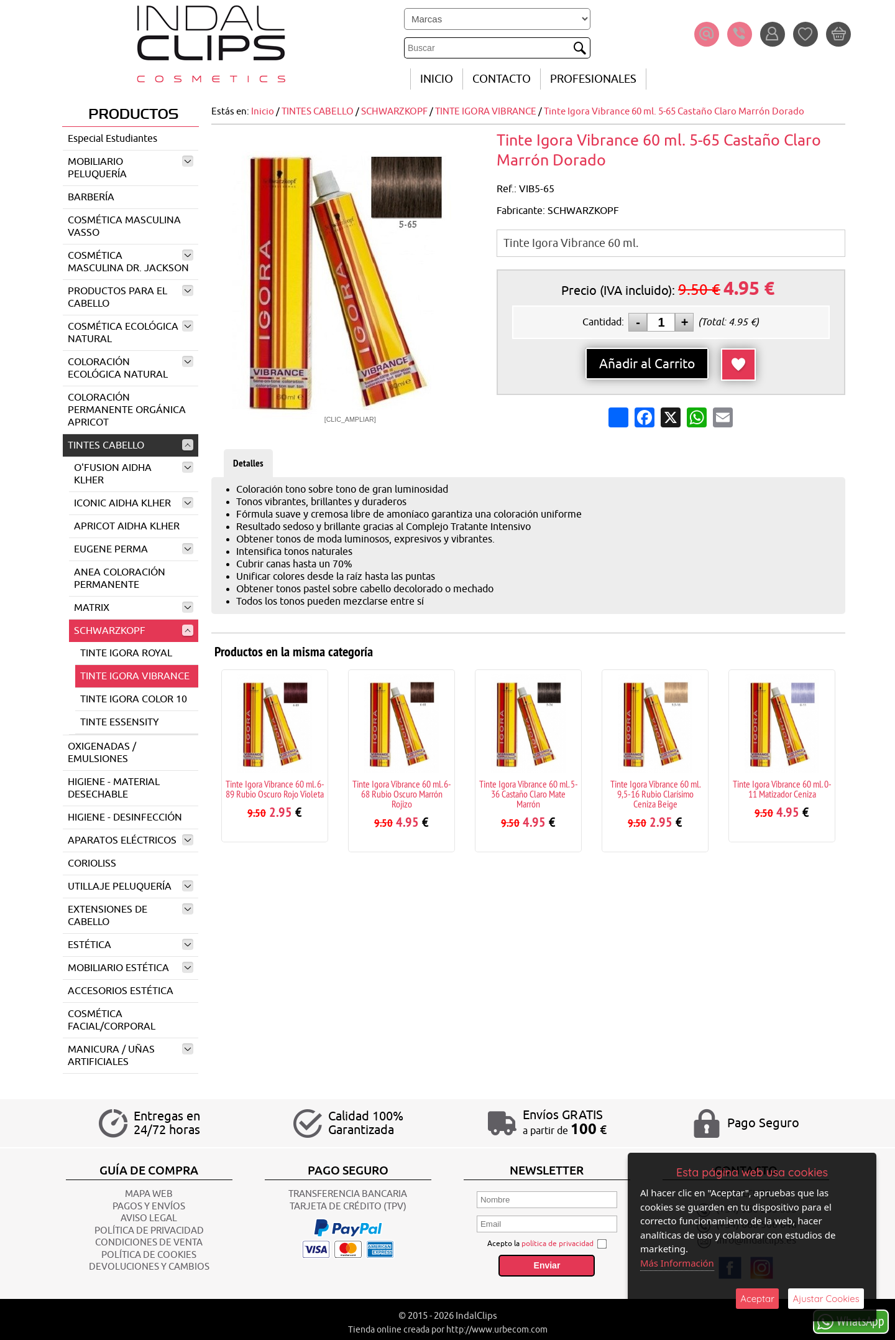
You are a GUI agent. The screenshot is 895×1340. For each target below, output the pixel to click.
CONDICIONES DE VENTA (149, 1243)
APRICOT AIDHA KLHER (127, 526)
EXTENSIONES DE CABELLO (130, 915)
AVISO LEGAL (149, 1218)
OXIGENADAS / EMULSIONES (102, 752)
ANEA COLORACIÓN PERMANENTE (119, 578)
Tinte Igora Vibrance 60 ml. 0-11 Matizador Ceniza (782, 789)
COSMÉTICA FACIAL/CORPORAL (111, 1020)
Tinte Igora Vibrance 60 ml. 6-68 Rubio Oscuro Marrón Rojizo (401, 794)
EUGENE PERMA (133, 549)
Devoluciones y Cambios (149, 1267)
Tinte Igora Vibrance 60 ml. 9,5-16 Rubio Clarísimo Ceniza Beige (655, 794)
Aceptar (757, 1299)
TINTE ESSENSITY (119, 722)
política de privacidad (557, 1244)
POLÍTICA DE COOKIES (148, 1255)
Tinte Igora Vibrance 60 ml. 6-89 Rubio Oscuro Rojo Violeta (275, 789)
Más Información (677, 1263)
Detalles (248, 463)
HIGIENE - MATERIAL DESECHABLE (114, 788)
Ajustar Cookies (826, 1299)
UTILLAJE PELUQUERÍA (130, 886)
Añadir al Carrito (647, 364)
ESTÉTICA (130, 945)
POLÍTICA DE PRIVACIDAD (149, 1231)
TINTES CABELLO (130, 445)
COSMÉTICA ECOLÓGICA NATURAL (130, 332)
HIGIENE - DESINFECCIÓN (125, 817)
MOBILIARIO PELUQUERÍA (130, 168)
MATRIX (133, 608)
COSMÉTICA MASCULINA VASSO (124, 226)
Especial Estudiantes (112, 139)
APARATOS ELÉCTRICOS (130, 840)
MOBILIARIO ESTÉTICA (130, 968)
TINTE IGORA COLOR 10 (133, 699)
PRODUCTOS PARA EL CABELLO (130, 297)
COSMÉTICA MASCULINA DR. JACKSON (130, 261)
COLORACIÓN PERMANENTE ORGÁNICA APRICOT (127, 410)
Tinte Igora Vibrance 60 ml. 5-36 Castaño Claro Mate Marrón (528, 794)
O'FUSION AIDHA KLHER (133, 474)
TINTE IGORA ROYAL (126, 653)
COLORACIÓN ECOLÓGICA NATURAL (130, 368)
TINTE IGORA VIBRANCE (135, 676)
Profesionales (593, 79)
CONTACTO (501, 79)
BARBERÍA (91, 197)
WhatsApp (850, 1321)
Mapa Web (149, 1194)
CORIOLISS (92, 863)
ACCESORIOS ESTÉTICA (120, 991)
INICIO (436, 79)
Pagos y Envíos (148, 1206)
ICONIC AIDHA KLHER (133, 503)
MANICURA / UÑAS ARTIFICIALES (130, 1055)
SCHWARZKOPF (133, 631)
